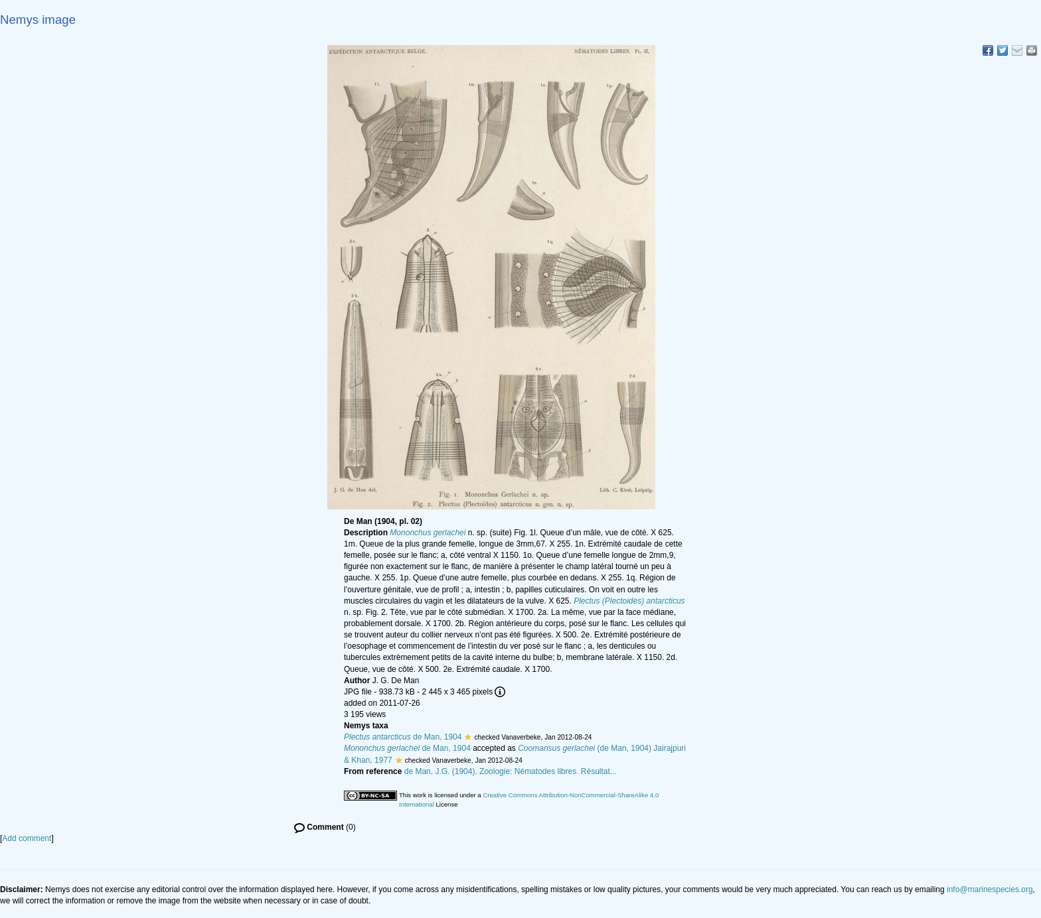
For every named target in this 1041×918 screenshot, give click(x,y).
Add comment (26, 838)
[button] (467, 737)
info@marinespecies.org (990, 889)
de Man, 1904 (402, 737)
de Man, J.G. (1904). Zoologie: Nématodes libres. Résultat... (510, 771)
